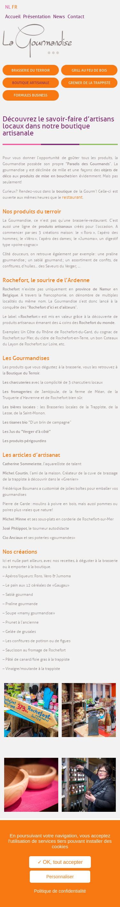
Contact (76, 17)
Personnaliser (60, 876)
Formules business (30, 95)
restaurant (72, 197)
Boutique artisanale (30, 83)
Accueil (12, 17)
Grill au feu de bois (89, 70)
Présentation (37, 17)
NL (8, 7)
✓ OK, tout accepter (60, 862)
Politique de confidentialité (60, 891)
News (59, 17)
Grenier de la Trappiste (89, 83)
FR (14, 7)
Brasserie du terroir (31, 70)
